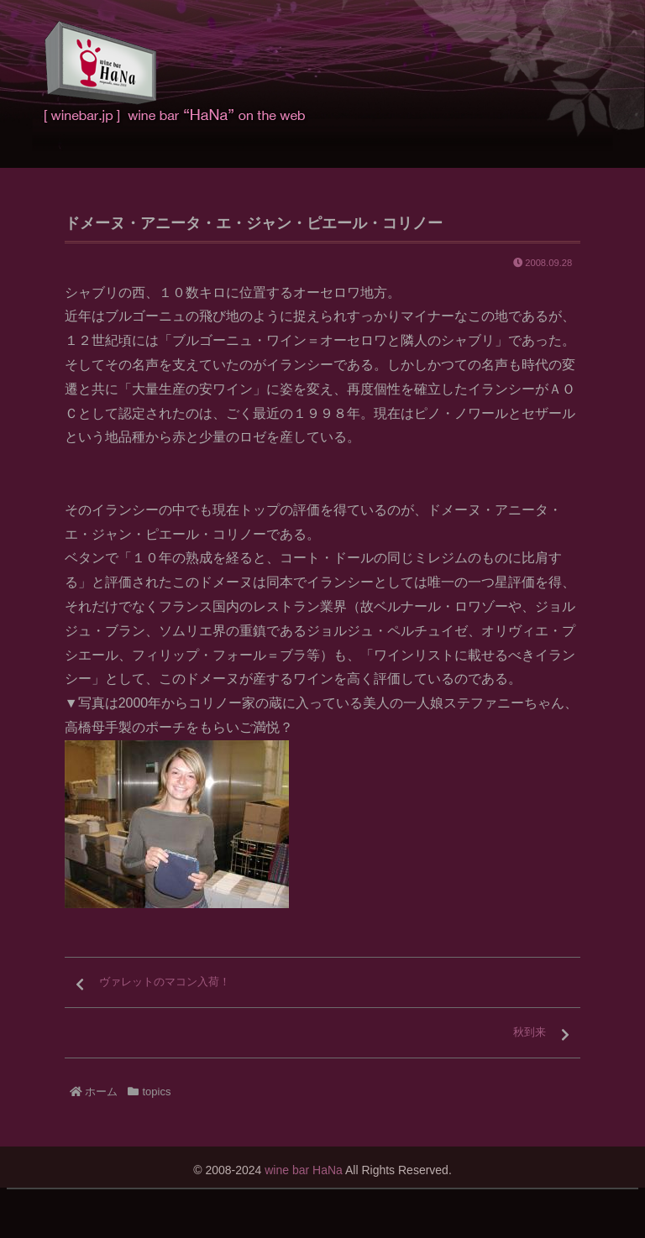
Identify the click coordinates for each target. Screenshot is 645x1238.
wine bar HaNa (304, 1170)
